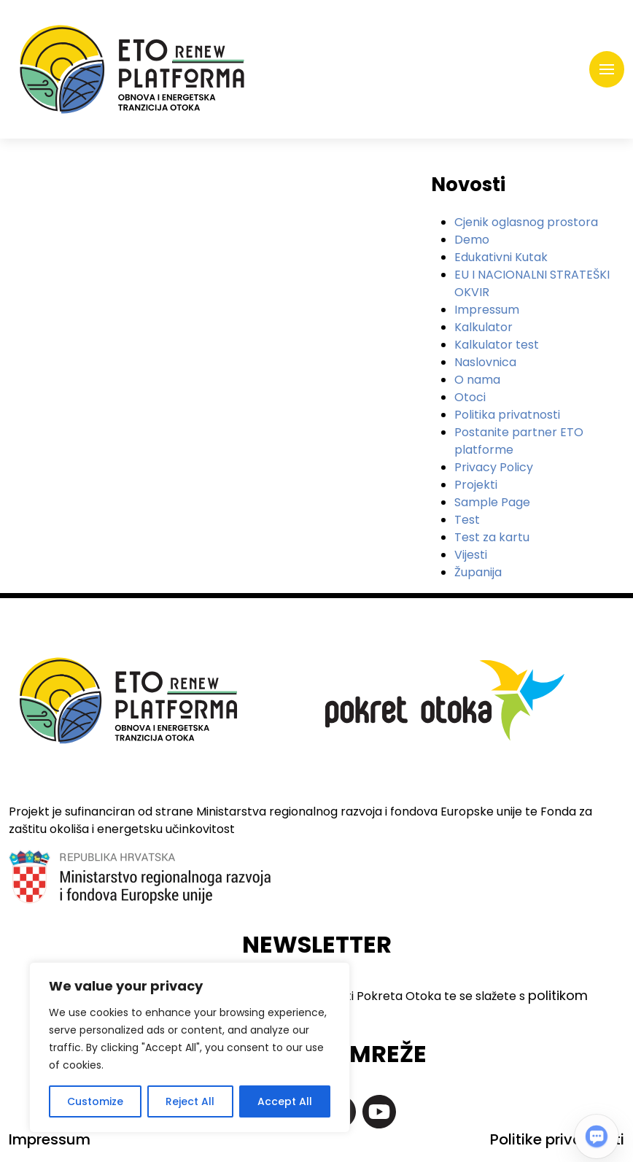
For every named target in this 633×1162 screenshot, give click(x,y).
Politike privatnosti (557, 1139)
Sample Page (492, 502)
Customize (95, 1101)
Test (467, 519)
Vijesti (470, 554)
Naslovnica (485, 362)
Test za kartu (491, 537)
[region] (189, 1047)
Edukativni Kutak (501, 257)
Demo (471, 239)
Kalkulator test (496, 344)
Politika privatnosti (507, 414)
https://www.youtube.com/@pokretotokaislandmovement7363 (379, 1111)
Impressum (486, 309)
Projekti (475, 484)
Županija (478, 572)
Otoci (470, 397)
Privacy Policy (493, 467)
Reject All (190, 1101)
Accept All (284, 1101)
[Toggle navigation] (606, 69)
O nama (477, 379)
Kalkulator (483, 327)
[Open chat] (596, 1136)
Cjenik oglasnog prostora (526, 222)
